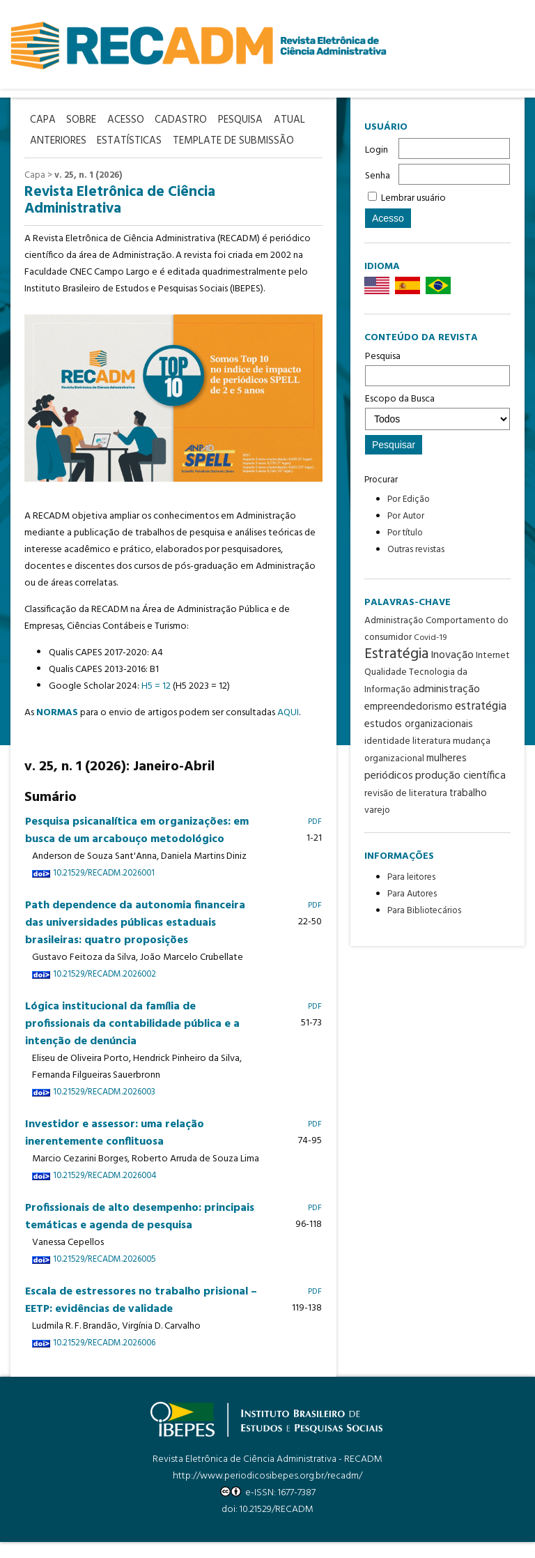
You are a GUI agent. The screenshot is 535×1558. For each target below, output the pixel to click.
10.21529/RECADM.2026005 (104, 1276)
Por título (405, 533)
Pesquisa (437, 367)
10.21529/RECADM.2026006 (104, 1359)
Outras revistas (415, 549)
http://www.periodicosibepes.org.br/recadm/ (267, 1492)
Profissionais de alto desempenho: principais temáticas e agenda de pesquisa (139, 1233)
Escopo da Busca (437, 410)
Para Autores (412, 894)
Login (376, 150)
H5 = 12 (156, 702)
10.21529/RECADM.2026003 (104, 1108)
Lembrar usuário (413, 198)
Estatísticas (179, 139)
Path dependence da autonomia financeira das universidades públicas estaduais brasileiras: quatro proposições (135, 938)
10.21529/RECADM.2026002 (104, 991)
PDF (315, 837)
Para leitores (411, 877)
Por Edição (408, 499)
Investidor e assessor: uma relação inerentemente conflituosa (114, 1149)
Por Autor (405, 516)
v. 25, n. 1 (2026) (88, 192)
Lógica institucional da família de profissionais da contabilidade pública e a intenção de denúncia (132, 1040)
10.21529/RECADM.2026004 (104, 1192)
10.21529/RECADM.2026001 (104, 889)
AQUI (288, 729)
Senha (377, 176)
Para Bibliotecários (424, 910)
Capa (34, 192)
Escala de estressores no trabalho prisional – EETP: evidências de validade (141, 1316)
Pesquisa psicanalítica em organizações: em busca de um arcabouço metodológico (137, 846)
